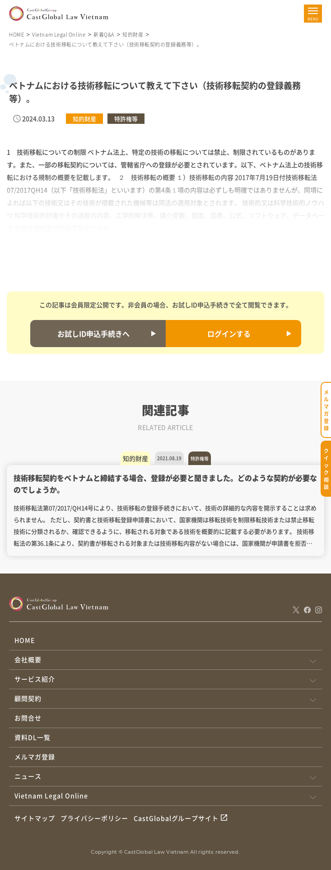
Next (315, 507)
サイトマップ (34, 818)
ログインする (229, 333)
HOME (16, 34)
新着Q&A (103, 34)
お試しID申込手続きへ (93, 333)
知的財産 (132, 34)
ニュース (28, 776)
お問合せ (28, 717)
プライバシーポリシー (94, 818)
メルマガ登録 (34, 756)
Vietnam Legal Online (58, 34)
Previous (16, 507)
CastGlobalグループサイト (176, 818)
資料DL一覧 (32, 737)
